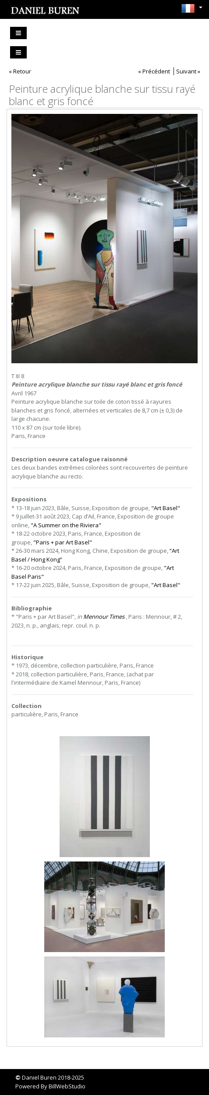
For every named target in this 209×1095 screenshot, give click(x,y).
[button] (189, 8)
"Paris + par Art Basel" (62, 542)
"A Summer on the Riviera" (66, 525)
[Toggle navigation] (18, 33)
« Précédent (154, 71)
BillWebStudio (67, 1086)
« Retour (20, 71)
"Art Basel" (165, 508)
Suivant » (188, 71)
